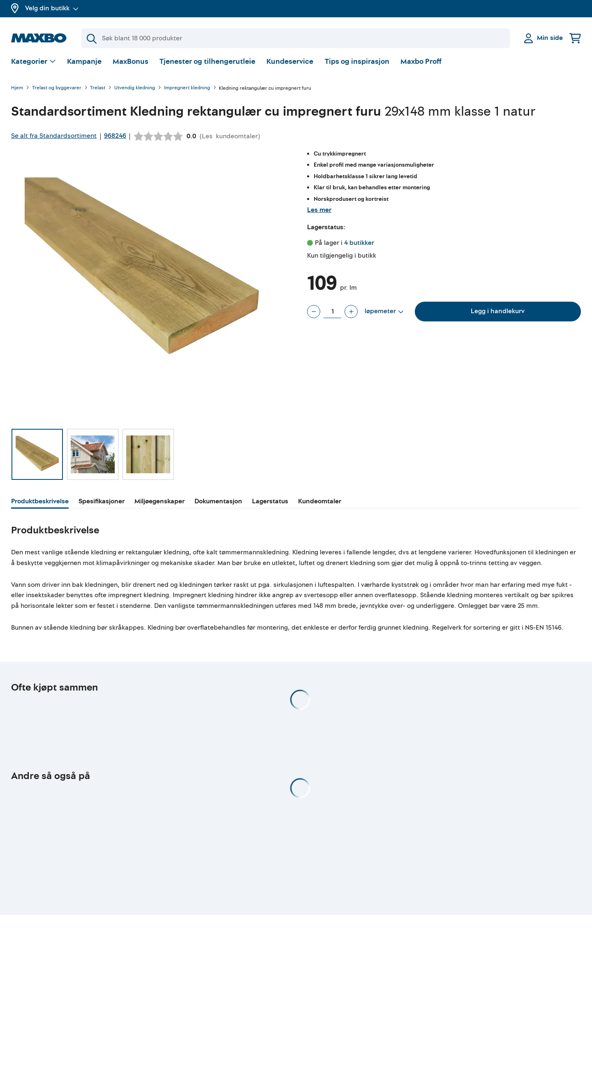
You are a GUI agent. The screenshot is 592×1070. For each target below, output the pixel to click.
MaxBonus (130, 63)
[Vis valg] (33, 64)
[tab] (40, 504)
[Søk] (295, 38)
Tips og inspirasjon (357, 63)
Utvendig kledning (134, 90)
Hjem (17, 90)
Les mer (319, 211)
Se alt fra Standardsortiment (54, 137)
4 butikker (359, 244)
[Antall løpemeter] (332, 313)
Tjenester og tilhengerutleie (207, 63)
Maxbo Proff (421, 63)
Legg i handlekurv (498, 313)
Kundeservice (289, 63)
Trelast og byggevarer (56, 90)
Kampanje (84, 63)
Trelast (97, 90)
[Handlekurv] (575, 38)
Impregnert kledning (187, 90)
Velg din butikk (52, 8)
